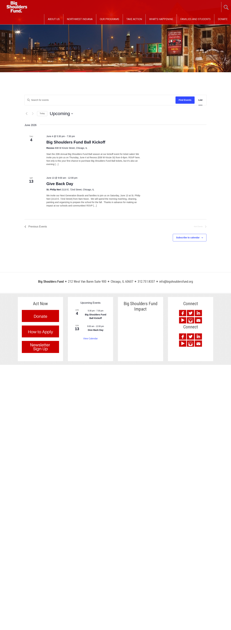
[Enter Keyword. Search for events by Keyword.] (100, 100)
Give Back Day (59, 184)
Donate (222, 19)
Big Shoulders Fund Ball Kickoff (75, 142)
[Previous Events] (26, 114)
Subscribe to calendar (188, 237)
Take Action (134, 19)
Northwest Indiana (80, 19)
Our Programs (109, 19)
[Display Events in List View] (200, 100)
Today (42, 113)
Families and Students (195, 19)
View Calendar (90, 338)
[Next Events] (33, 114)
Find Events (185, 100)
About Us (54, 19)
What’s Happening (161, 19)
